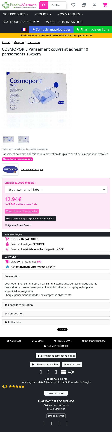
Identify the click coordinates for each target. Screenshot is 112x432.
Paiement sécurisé (56, 341)
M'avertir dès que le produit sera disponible (30, 218)
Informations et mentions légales (56, 351)
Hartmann (34, 42)
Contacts (14, 336)
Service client (72, 360)
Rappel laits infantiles (64, 22)
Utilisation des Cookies (45, 360)
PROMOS (43, 14)
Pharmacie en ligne (92, 29)
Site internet (56, 411)
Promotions (63, 336)
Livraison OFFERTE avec (56, 35)
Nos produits (16, 14)
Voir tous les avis (56, 388)
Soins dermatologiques (51, 29)
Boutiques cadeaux (21, 22)
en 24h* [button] (50, 266)
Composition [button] (14, 313)
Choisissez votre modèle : (20, 182)
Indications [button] (13, 322)
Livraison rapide (93, 336)
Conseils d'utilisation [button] (19, 305)
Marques (19, 42)
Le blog (37, 336)
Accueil (6, 42)
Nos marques (70, 14)
